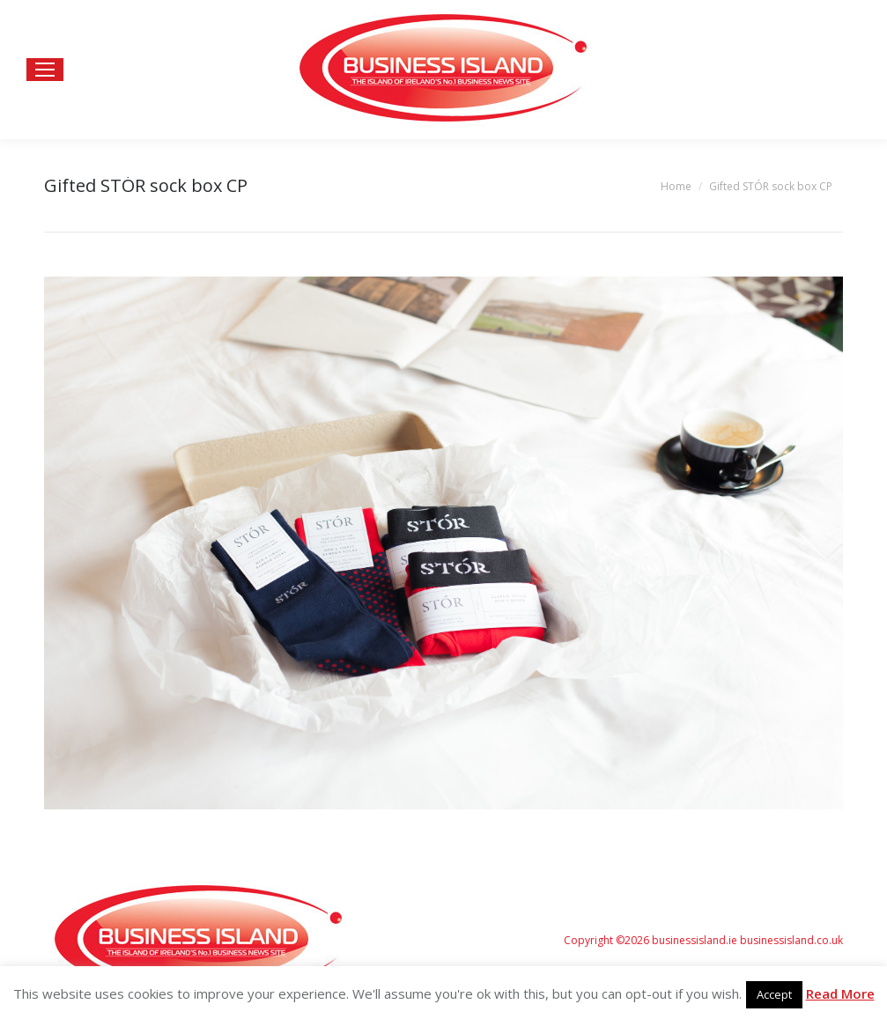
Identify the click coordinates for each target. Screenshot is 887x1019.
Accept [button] (774, 994)
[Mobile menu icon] (44, 69)
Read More (840, 993)
